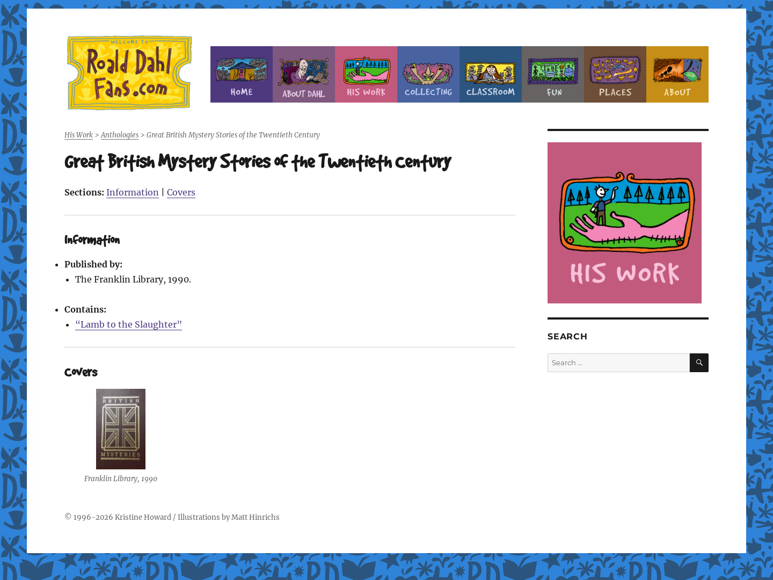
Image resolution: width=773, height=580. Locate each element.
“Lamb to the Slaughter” (128, 324)
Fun (553, 74)
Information (132, 192)
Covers (181, 192)
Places (615, 74)
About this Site (677, 74)
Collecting (428, 74)
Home (241, 74)
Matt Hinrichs (255, 517)
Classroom (491, 74)
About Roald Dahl (304, 74)
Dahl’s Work (366, 74)
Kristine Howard (143, 517)
